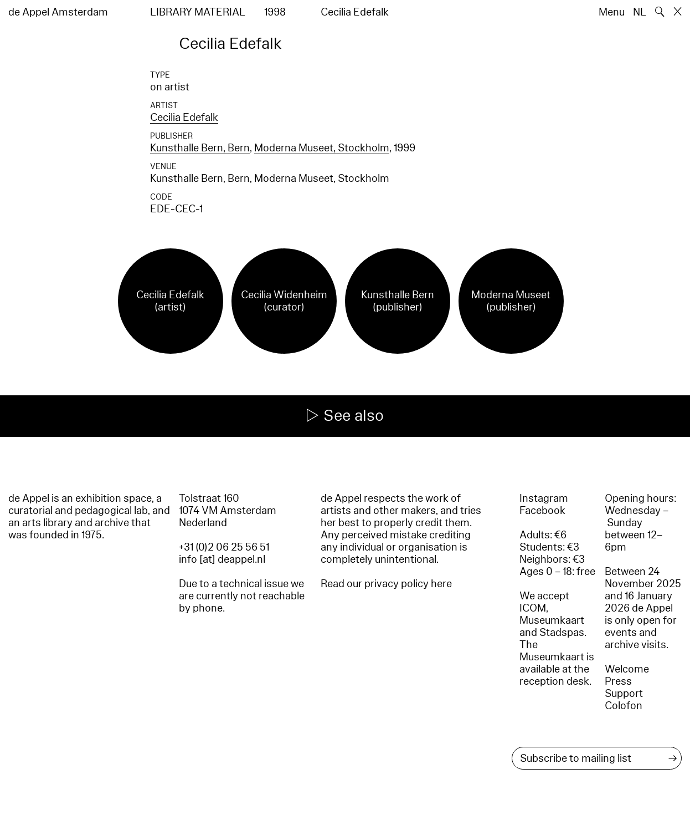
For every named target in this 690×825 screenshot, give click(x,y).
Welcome (627, 669)
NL (639, 12)
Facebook (542, 510)
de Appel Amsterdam (58, 12)
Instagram (543, 498)
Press (618, 681)
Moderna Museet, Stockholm (321, 148)
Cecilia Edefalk (184, 117)
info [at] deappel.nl (222, 559)
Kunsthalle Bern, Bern (200, 148)
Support (624, 693)
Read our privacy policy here (386, 584)
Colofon (623, 706)
